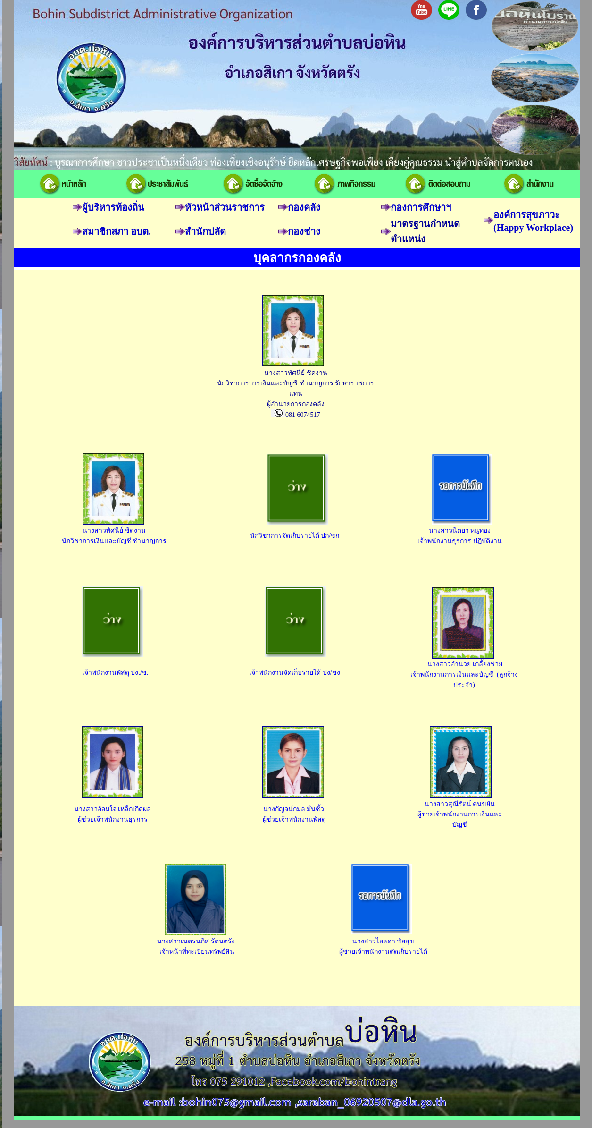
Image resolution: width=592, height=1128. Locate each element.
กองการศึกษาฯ (421, 207)
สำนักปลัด (205, 231)
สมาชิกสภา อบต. (116, 231)
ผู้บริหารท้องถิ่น (113, 207)
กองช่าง (304, 231)
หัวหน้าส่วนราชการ (225, 207)
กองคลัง (304, 207)
